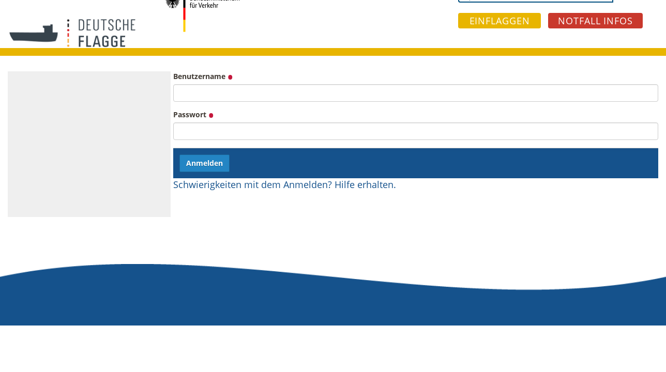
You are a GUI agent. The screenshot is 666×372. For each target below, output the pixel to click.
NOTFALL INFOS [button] (595, 20)
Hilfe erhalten (364, 184)
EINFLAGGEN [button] (500, 20)
